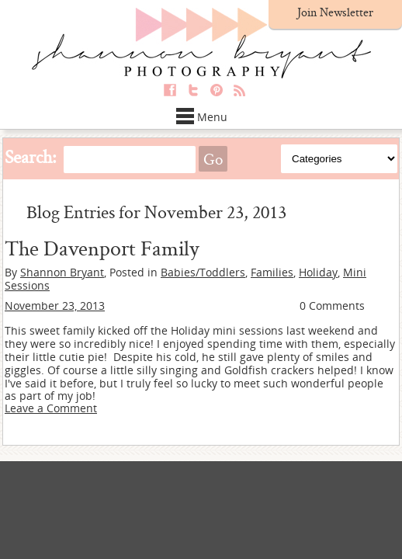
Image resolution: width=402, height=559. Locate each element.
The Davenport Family (102, 248)
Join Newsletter (335, 12)
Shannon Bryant (62, 272)
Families (272, 272)
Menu (201, 116)
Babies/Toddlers (203, 272)
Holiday (318, 272)
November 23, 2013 (55, 305)
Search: (31, 156)
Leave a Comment (51, 408)
